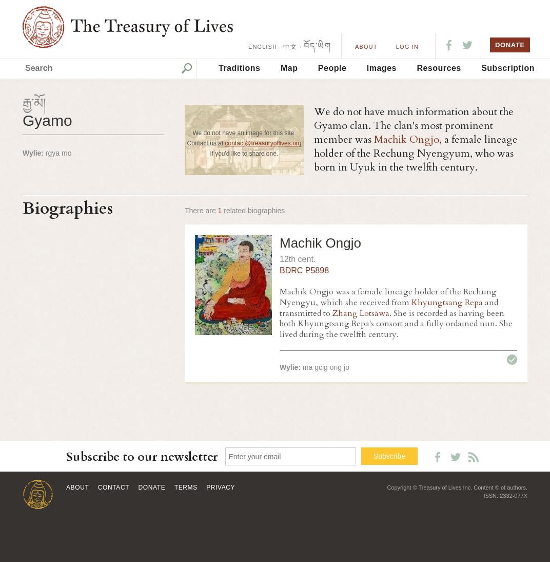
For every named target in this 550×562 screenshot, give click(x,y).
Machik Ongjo (406, 139)
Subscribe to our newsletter (142, 456)
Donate (152, 487)
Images (382, 68)
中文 (290, 46)
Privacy (220, 487)
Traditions (239, 68)
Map (289, 68)
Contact (113, 487)
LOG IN (407, 47)
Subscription (508, 68)
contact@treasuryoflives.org (263, 143)
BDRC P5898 (304, 270)
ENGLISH (262, 47)
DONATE (510, 45)
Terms (186, 487)
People (332, 68)
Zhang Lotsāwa (360, 313)
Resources (439, 68)
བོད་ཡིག (317, 46)
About (366, 47)
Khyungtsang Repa (447, 302)
